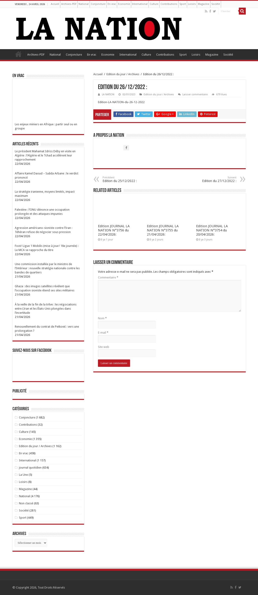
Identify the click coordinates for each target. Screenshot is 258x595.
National (84, 4)
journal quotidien (30, 467)
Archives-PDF (68, 4)
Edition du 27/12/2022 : (213, 179)
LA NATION (108, 94)
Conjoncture (98, 4)
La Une (23, 474)
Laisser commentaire (195, 94)
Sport (182, 4)
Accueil (55, 4)
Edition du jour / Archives (122, 74)
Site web (103, 347)
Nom (102, 318)
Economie (124, 4)
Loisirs (192, 4)
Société (215, 4)
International (140, 4)
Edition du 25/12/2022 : (126, 179)
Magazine (203, 4)
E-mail (103, 332)
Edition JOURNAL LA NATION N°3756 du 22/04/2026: (114, 230)
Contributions (169, 4)
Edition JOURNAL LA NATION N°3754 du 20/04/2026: (212, 230)
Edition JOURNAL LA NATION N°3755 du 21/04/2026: (163, 230)
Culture (154, 4)
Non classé (26, 503)
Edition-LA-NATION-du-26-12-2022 (121, 102)
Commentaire (108, 277)
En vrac (112, 4)
